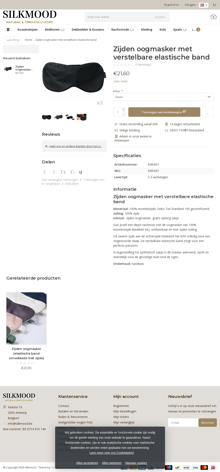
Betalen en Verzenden (73, 411)
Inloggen (190, 5)
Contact (63, 406)
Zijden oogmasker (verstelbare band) (23, 68)
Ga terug (12, 40)
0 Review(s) (143, 65)
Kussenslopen (28, 29)
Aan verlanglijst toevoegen (60, 179)
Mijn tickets (121, 417)
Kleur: (118, 91)
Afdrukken (72, 183)
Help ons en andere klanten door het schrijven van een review (76, 146)
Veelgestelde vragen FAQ (75, 422)
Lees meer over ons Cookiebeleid (112, 452)
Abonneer (207, 422)
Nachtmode (122, 29)
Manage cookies (136, 463)
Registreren (171, 5)
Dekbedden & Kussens (88, 29)
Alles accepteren (87, 463)
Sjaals (180, 29)
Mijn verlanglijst (124, 422)
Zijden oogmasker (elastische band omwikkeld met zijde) (26, 353)
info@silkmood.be (20, 423)
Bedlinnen (55, 29)
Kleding (146, 29)
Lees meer (120, 81)
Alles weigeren (111, 463)
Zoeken (160, 17)
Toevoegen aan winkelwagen (164, 111)
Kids (163, 29)
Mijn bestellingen (124, 411)
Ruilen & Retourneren (73, 417)
